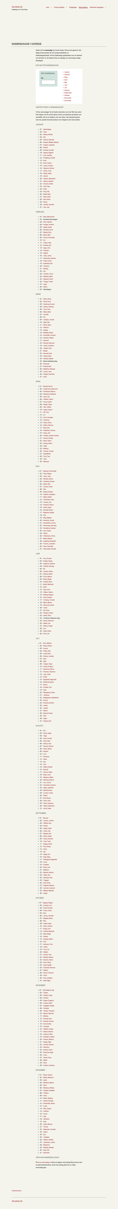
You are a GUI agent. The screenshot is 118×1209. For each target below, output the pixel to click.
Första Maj (52, 471)
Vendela (46, 1008)
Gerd (49, 356)
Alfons (45, 744)
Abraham (46, 1119)
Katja (51, 1052)
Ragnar (45, 903)
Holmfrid (51, 374)
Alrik (48, 741)
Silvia (45, 749)
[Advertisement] (59, 22)
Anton (45, 171)
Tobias (45, 993)
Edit (44, 980)
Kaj (44, 762)
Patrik (45, 425)
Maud (51, 333)
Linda (45, 608)
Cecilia (45, 1044)
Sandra (53, 258)
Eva (44, 1134)
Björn (45, 602)
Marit (45, 484)
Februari (67, 75)
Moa (50, 1034)
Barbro (51, 1083)
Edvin (45, 325)
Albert (45, 806)
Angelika (52, 1090)
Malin (45, 1098)
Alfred (45, 134)
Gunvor (52, 304)
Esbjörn (46, 494)
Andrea (50, 666)
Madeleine (55, 698)
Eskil (45, 587)
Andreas (52, 1065)
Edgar (49, 980)
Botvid (45, 713)
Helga (45, 1042)
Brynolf (45, 769)
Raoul (49, 798)
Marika (45, 957)
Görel (52, 605)
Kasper (45, 142)
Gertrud (46, 340)
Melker (51, 142)
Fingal (50, 626)
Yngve (45, 243)
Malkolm (46, 369)
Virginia (46, 1093)
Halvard (46, 505)
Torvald (51, 600)
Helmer (51, 168)
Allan (45, 441)
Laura (45, 166)
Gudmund (46, 389)
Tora (44, 309)
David (45, 621)
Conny (53, 523)
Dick (49, 232)
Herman (46, 672)
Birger (50, 579)
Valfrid (45, 931)
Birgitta (45, 918)
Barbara (46, 1083)
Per (44, 731)
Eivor (45, 576)
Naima (51, 1032)
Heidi (49, 828)
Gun (44, 558)
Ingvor (50, 410)
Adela (45, 828)
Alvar (47, 610)
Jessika (51, 656)
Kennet (45, 353)
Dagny (45, 844)
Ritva (49, 653)
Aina (44, 589)
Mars (66, 77)
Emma (45, 700)
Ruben (52, 512)
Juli (65, 88)
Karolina (46, 520)
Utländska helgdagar (97, 7)
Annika (50, 438)
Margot (50, 595)
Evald (45, 908)
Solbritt (45, 566)
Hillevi (51, 939)
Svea (45, 132)
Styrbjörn (52, 494)
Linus (45, 1055)
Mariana (46, 461)
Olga (49, 1042)
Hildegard (46, 859)
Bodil (45, 194)
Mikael (45, 891)
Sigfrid (45, 253)
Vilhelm (45, 399)
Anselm (51, 224)
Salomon (51, 621)
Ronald (45, 510)
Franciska (51, 237)
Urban (45, 533)
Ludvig (45, 905)
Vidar (49, 808)
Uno (44, 764)
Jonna (49, 782)
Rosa (45, 646)
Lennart (46, 888)
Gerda (45, 356)
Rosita (50, 646)
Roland (45, 751)
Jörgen (45, 664)
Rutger (45, 561)
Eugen (45, 1000)
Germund (46, 605)
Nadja (45, 404)
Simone (51, 973)
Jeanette (52, 544)
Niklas (52, 1088)
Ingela (52, 1006)
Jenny (45, 916)
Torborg (46, 600)
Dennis (45, 746)
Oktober (67, 95)
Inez (50, 744)
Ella (51, 263)
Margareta (46, 692)
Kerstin (51, 703)
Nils (44, 921)
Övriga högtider (59, 7)
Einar (48, 883)
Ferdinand (46, 391)
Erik (44, 515)
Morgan (52, 369)
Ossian (50, 1075)
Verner (45, 772)
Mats (51, 276)
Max (44, 217)
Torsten (46, 274)
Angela (45, 1090)
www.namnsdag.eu (44, 1162)
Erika (45, 189)
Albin (45, 299)
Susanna (46, 756)
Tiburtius (46, 420)
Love (50, 905)
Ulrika (45, 651)
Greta (53, 692)
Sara (44, 690)
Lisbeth (52, 1037)
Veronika (50, 546)
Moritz (51, 872)
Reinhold (46, 682)
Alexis (53, 1103)
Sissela (51, 1044)
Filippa (49, 474)
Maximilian (50, 217)
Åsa (44, 846)
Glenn (49, 441)
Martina (51, 1013)
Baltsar (56, 142)
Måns (51, 777)
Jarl (49, 929)
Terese (51, 451)
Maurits (46, 872)
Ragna (50, 903)
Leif (48, 634)
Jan (44, 155)
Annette (50, 839)
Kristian (46, 1021)
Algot (45, 718)
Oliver (50, 423)
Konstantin (47, 523)
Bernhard (46, 780)
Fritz (50, 687)
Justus (45, 820)
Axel (44, 597)
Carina (45, 487)
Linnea (45, 502)
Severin (45, 960)
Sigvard (45, 279)
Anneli (45, 438)
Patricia (50, 425)
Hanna (45, 140)
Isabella (49, 978)
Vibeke (45, 1029)
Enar (44, 883)
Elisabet (46, 1037)
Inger (49, 923)
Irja (48, 397)
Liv (44, 415)
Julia (45, 256)
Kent (50, 353)
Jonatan (53, 1129)
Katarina (46, 1052)
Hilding (45, 269)
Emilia (49, 1024)
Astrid (45, 1057)
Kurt (50, 1019)
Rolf (44, 798)
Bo (44, 569)
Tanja (50, 404)
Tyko (45, 459)
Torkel (51, 282)
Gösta (51, 571)
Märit (50, 497)
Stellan (45, 936)
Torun (51, 274)
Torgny (45, 282)
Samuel (45, 818)
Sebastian (52, 179)
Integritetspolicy (17, 1190)
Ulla (49, 651)
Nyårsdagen (47, 129)
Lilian (45, 831)
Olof (44, 716)
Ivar (44, 207)
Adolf (45, 615)
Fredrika (46, 865)
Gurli (45, 801)
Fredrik (45, 687)
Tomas (45, 1127)
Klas (44, 659)
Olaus (45, 433)
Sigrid (45, 854)
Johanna (46, 695)
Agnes (45, 181)
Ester (45, 377)
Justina (51, 820)
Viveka (51, 1029)
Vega (45, 446)
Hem (47, 7)
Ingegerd (46, 1006)
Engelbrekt (47, 454)
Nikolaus (46, 1088)
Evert (45, 962)
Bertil (45, 584)
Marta (45, 711)
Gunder (51, 150)
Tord (44, 841)
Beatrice (51, 1077)
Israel (45, 1124)
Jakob (45, 705)
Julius (49, 256)
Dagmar (46, 885)
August (45, 145)
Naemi (45, 1032)
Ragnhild (46, 679)
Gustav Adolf (47, 1003)
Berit (45, 934)
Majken (49, 518)
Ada (48, 322)
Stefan (45, 1140)
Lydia (45, 1080)
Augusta (52, 145)
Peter (45, 631)
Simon (45, 973)
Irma (45, 402)
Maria (45, 287)
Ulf (44, 412)
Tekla (45, 875)
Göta (48, 197)
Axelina (49, 597)
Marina (51, 1039)
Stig (44, 1116)
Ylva (47, 412)
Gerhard (46, 878)
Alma (45, 836)
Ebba (45, 312)
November (67, 98)
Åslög (49, 846)
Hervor (50, 386)
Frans (45, 910)
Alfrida (50, 134)
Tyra (48, 456)
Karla (48, 199)
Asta (49, 1057)
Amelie (51, 435)
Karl (44, 199)
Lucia (45, 1106)
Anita (45, 839)
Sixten (49, 1109)
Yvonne (45, 544)
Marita (51, 957)
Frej (44, 186)
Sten (44, 1109)
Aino (48, 589)
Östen (45, 795)
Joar (48, 207)
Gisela (45, 826)
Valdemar (46, 430)
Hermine (52, 672)
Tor (48, 949)
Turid (49, 841)
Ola (49, 433)
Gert (51, 878)
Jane (49, 476)
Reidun (50, 492)
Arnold (49, 738)
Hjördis (49, 222)
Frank (50, 910)
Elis (48, 428)
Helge (45, 893)
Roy (50, 833)
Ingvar (45, 410)
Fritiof (49, 261)
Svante (45, 582)
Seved (50, 713)
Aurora (45, 648)
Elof (44, 634)
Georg (45, 443)
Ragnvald (53, 679)
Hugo (50, 995)
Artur (45, 417)
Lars (44, 754)
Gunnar (45, 150)
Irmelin (49, 402)
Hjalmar (46, 168)
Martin (45, 1013)
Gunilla (45, 204)
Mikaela (51, 891)
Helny (50, 844)
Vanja (49, 531)
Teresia (45, 451)
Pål (48, 191)
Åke (44, 489)
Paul (44, 191)
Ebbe (49, 312)
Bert (49, 235)
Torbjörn (46, 320)
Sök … (43, 78)
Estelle (50, 767)
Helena (45, 721)
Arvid (45, 808)
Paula (51, 613)
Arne (45, 738)
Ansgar (45, 224)
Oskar (45, 1075)
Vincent (46, 184)
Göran (50, 443)
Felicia (49, 163)
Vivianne (46, 266)
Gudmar (52, 564)
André (45, 666)
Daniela (50, 1101)
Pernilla (53, 549)
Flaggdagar (73, 7)
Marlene (53, 394)
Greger (45, 330)
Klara (45, 759)
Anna (45, 1096)
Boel (49, 194)
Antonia (46, 944)
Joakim (45, 348)
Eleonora (46, 669)
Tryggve (46, 880)
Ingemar (46, 564)
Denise (51, 746)
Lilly (49, 831)
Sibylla (45, 952)
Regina (45, 833)
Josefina (51, 346)
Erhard (52, 481)
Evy (50, 245)
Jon (44, 782)
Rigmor (51, 885)
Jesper (45, 708)
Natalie (51, 1147)
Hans (45, 803)
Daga (48, 857)
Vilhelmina (46, 536)
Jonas (45, 371)
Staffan (51, 1140)
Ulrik (44, 741)
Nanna (53, 391)
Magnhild (54, 859)
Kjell (44, 661)
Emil (44, 1024)
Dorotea (46, 230)
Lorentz (50, 166)
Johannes (46, 1142)
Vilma (53, 536)
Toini (51, 944)
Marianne (46, 394)
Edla (44, 322)
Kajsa (49, 733)
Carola (52, 520)
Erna (49, 301)
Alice (49, 615)
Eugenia (51, 1000)
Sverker (45, 998)
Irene (45, 397)
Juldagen (46, 1137)
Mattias (46, 276)
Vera (44, 546)
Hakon (50, 592)
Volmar (52, 430)
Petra (49, 631)
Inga (44, 965)
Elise (45, 867)
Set (48, 1150)
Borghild (53, 541)
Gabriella (46, 263)
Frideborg (46, 158)
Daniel (45, 1101)
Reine (52, 682)
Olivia (45, 423)
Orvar (45, 862)
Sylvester (46, 1153)
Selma (45, 626)
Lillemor (46, 1034)
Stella (45, 767)
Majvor (49, 576)
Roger (50, 561)
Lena (49, 775)
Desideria (46, 528)
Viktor (51, 184)
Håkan (45, 592)
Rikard (45, 232)
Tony (49, 171)
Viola (45, 975)
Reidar (45, 492)
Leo (44, 628)
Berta (45, 235)
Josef (45, 346)
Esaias (45, 656)
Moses (50, 1124)
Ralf (50, 366)
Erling (45, 929)
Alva (49, 823)
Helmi (51, 399)
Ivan (44, 531)
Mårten (45, 1016)
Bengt (45, 351)
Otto (44, 407)
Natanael (46, 1129)
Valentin (46, 250)
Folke (45, 677)
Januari (66, 72)
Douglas (50, 417)
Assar (45, 1114)
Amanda (46, 968)
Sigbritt (50, 153)
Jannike (49, 155)
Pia (44, 271)
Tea (49, 875)
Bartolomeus (47, 790)
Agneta (50, 181)
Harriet (50, 926)
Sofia (45, 507)
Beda (45, 538)
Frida (45, 261)
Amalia (45, 435)
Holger (45, 374)
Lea (49, 623)
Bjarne (50, 602)
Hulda (50, 836)
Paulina (45, 613)
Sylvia (50, 749)
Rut (44, 137)
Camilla (46, 314)
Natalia (45, 1147)
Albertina (51, 806)
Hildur (50, 173)
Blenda (50, 538)
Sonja (49, 507)
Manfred (51, 931)
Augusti (67, 90)
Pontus (45, 1039)
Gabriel (45, 359)
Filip (44, 474)
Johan (53, 1142)
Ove (49, 248)
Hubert (45, 995)
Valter (50, 772)
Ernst (45, 301)
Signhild (50, 788)
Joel (44, 674)
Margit (45, 595)
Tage (45, 736)
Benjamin (46, 1145)
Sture (45, 849)
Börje (45, 579)
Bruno (45, 685)
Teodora (51, 1011)
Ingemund (54, 389)
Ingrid (45, 923)
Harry (45, 926)
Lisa (48, 867)
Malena (50, 1098)
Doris (51, 230)
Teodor (45, 1011)
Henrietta (46, 785)
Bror (44, 913)
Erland (45, 147)
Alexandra (46, 258)
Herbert (46, 338)
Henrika (53, 785)
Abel (44, 1150)
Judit (48, 674)
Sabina (45, 970)
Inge (49, 243)
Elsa (44, 978)
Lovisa (45, 793)
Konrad (45, 1019)
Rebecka (46, 512)
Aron (44, 643)
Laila (45, 653)
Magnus (46, 777)
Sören (51, 960)
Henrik (45, 176)
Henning (53, 525)
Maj (65, 82)
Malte (45, 1060)
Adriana (51, 307)
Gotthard (46, 481)
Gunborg (46, 304)
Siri (49, 854)
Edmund (51, 343)
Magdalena (47, 698)
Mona (51, 479)
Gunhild (51, 204)
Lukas (45, 947)
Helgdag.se (17, 7)
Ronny (51, 510)
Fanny (45, 237)
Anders (45, 1065)
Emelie (56, 435)
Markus (46, 448)
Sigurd (45, 153)
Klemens (46, 1047)
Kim (50, 348)
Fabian (45, 179)
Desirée (53, 528)
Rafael (51, 359)
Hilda (45, 173)
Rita (49, 484)
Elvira (49, 299)
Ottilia (49, 407)
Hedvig (45, 939)
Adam (45, 1132)
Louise (51, 793)
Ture (44, 456)
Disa (44, 222)
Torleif (52, 320)
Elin (50, 721)
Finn (44, 942)
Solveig (51, 566)
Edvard (45, 343)
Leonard (52, 888)
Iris (44, 240)
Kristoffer (46, 335)
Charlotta (46, 500)
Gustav (45, 571)
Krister (51, 1021)
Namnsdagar (83, 7)
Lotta (52, 500)
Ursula (45, 955)
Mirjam (49, 643)
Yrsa (49, 955)
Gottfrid (46, 1111)
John (45, 476)
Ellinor (52, 669)
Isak (44, 1121)
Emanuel (46, 364)
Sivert (51, 279)
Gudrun (45, 1050)
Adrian (45, 307)
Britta (51, 918)
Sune (45, 1063)
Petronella (46, 549)
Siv (44, 317)
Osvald (50, 908)
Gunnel (49, 558)
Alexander (46, 1103)
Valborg (45, 471)
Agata (45, 227)
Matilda (46, 333)
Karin (45, 733)
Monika (45, 479)
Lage (45, 284)
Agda (50, 227)
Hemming (46, 525)
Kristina (46, 703)
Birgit (49, 934)
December (67, 100)
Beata (45, 1077)
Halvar (51, 505)
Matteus (46, 870)
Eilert (49, 962)
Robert (45, 574)
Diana (45, 202)
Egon (49, 325)
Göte (45, 197)
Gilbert (51, 338)
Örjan (50, 664)
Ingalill (49, 965)
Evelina (45, 245)
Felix (45, 163)
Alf (44, 610)
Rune (50, 1050)
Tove (48, 309)
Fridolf (53, 158)
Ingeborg (46, 541)
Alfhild (45, 823)
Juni (65, 85)
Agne (45, 248)
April (66, 80)
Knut (45, 160)
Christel (53, 335)
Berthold (50, 584)
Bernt (52, 780)
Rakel (45, 623)
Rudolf (45, 366)
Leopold (46, 1026)
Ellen (45, 775)
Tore (44, 949)
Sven (45, 1085)
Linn (50, 502)
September (68, 93)
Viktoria (46, 327)
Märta (45, 497)
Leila (48, 801)
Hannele (51, 140)
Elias (45, 428)
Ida (44, 852)
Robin (50, 574)
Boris (50, 582)
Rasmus (52, 968)
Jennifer (51, 916)
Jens (50, 371)
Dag (44, 857)
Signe (45, 788)
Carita (50, 487)
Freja (48, 186)
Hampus (50, 803)
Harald (45, 386)
